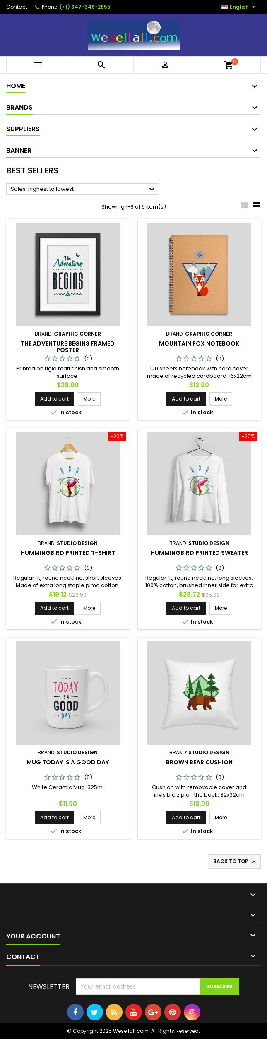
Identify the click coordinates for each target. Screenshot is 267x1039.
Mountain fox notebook (199, 343)
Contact (16, 6)
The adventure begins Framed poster (68, 346)
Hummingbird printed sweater (199, 553)
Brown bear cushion (199, 762)
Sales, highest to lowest (84, 189)
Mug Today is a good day (67, 762)
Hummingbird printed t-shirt (68, 553)
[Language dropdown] (239, 7)
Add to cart (54, 398)
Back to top (235, 861)
